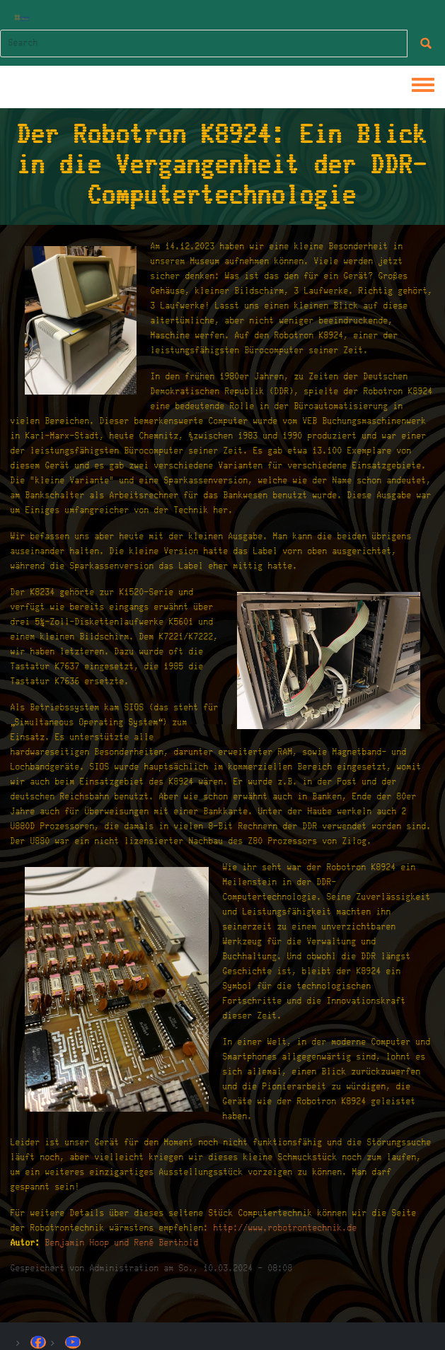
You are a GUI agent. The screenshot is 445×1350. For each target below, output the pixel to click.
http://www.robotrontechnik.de (285, 1228)
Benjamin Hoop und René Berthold (122, 1242)
